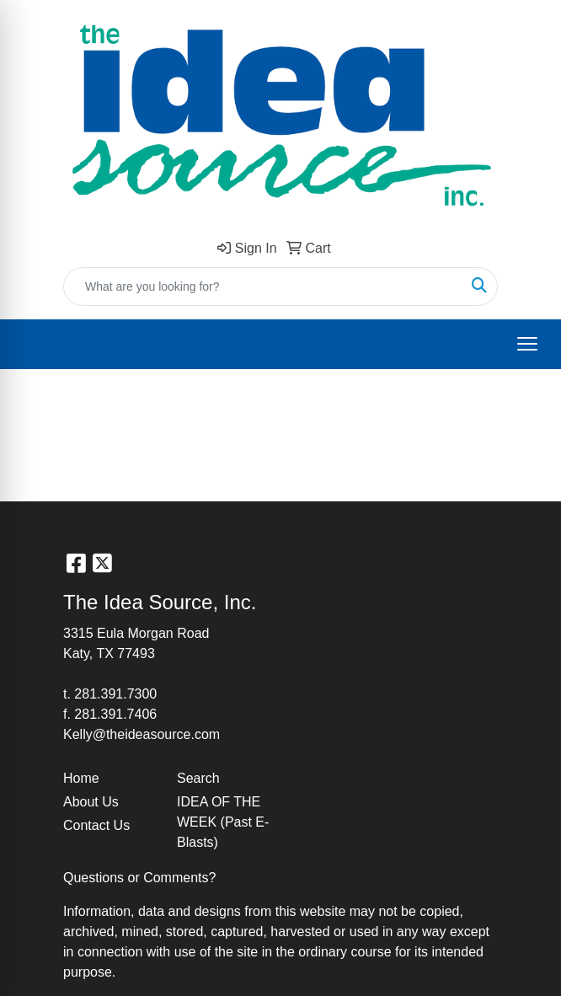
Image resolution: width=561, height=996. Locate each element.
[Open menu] (527, 344)
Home (81, 778)
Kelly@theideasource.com (141, 734)
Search (198, 778)
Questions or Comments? (139, 877)
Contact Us (96, 825)
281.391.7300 (115, 694)
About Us (91, 802)
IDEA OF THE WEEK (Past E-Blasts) (223, 822)
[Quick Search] (262, 286)
